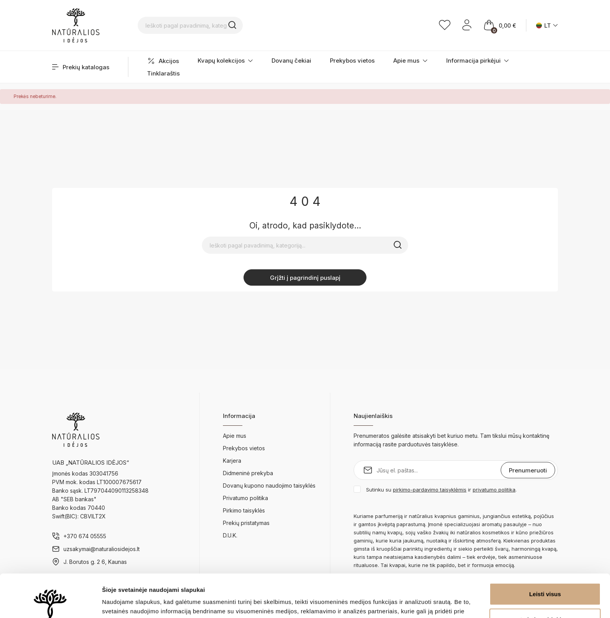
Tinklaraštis (163, 73)
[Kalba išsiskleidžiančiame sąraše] (547, 25)
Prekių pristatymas (246, 523)
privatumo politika (494, 489)
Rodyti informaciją (399, 602)
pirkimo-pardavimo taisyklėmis (429, 489)
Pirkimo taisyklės (244, 510)
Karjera (232, 460)
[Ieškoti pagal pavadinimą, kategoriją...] (241, 25)
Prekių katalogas (80, 67)
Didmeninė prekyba (248, 473)
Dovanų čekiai (291, 60)
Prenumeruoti (528, 470)
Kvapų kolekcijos (225, 60)
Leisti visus (545, 551)
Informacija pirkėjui (477, 60)
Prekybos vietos (352, 60)
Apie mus (410, 60)
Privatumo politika (245, 498)
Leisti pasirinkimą (545, 576)
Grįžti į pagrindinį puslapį (305, 277)
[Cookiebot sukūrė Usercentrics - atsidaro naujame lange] (50, 603)
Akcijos (163, 61)
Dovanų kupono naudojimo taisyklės (269, 485)
